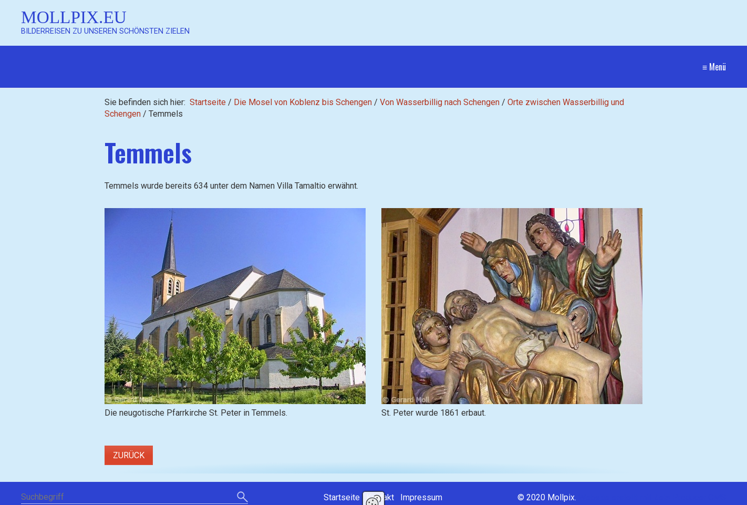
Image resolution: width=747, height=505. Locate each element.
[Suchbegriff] (134, 498)
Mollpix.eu (74, 17)
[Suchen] (242, 497)
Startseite (208, 102)
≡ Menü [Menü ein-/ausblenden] (714, 66)
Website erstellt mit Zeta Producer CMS (652, 497)
